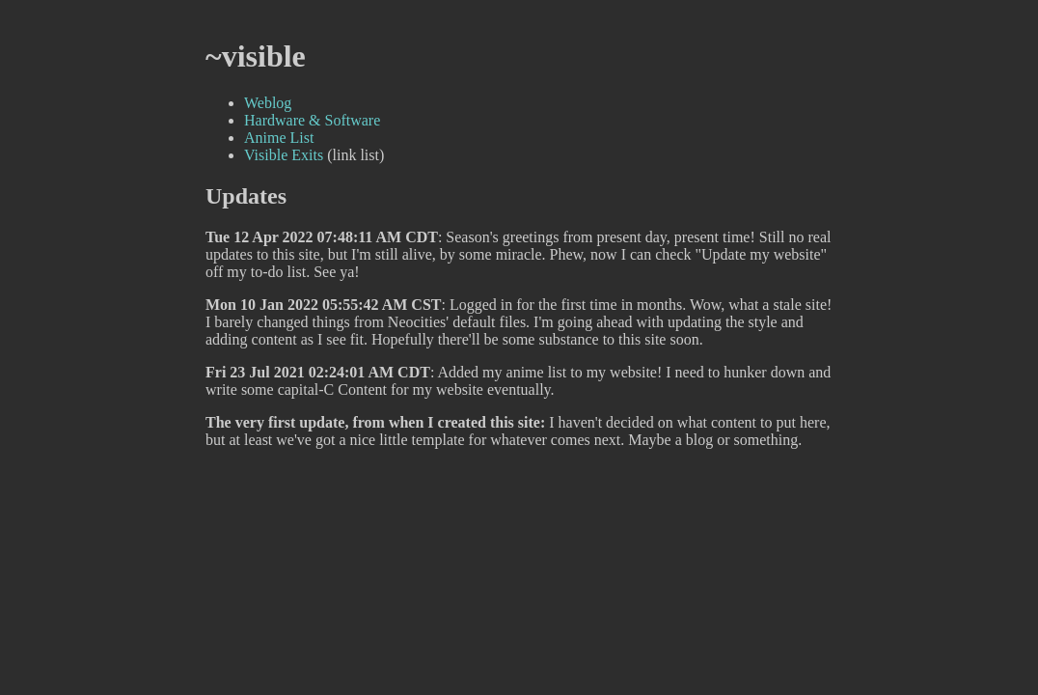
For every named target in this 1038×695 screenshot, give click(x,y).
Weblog (267, 103)
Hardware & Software (312, 120)
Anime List (279, 137)
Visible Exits (283, 155)
